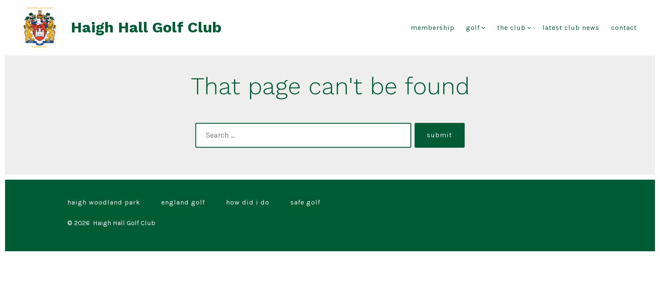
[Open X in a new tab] (523, 202)
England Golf (183, 202)
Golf (475, 28)
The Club (514, 28)
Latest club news (571, 28)
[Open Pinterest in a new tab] (584, 202)
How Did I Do (247, 202)
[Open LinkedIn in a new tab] (564, 202)
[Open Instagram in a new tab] (544, 202)
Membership (433, 28)
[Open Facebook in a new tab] (503, 202)
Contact (624, 28)
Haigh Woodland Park (103, 202)
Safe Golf (305, 202)
